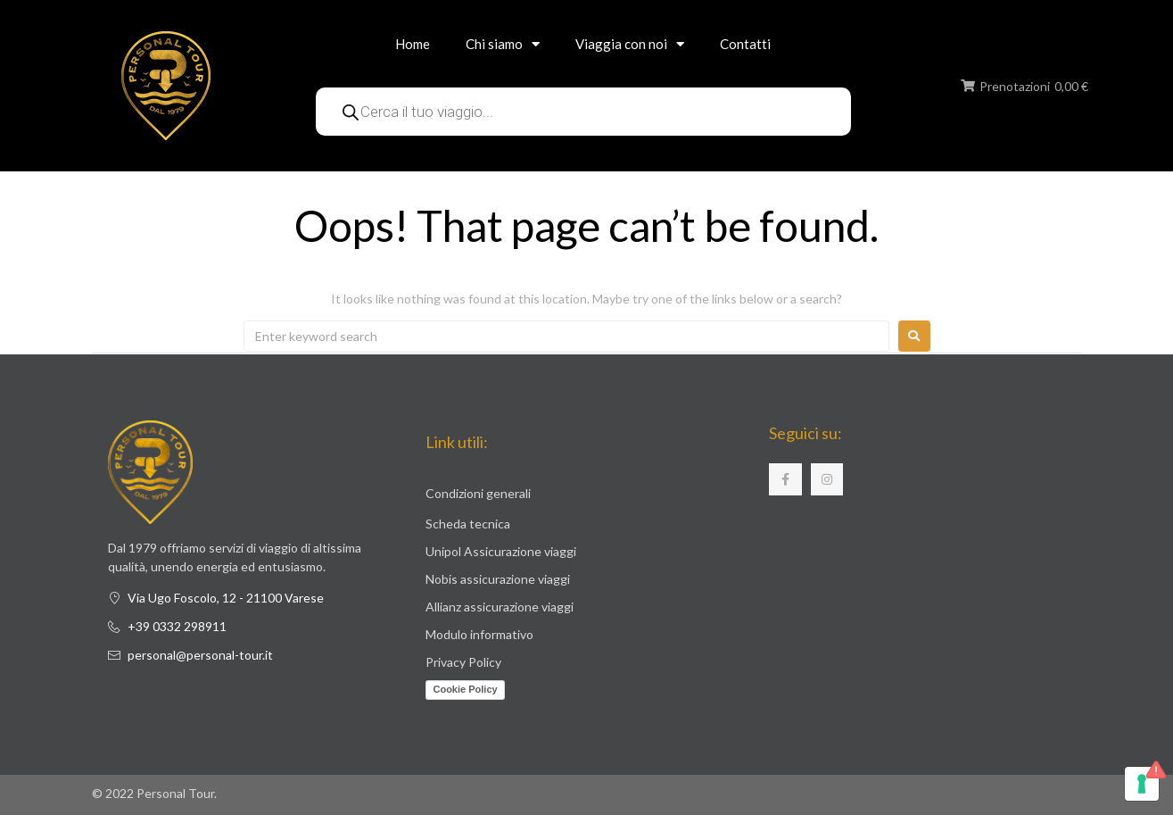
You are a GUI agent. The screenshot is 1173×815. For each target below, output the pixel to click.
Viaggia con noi (629, 44)
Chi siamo (503, 44)
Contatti (745, 44)
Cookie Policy (465, 689)
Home (412, 44)
